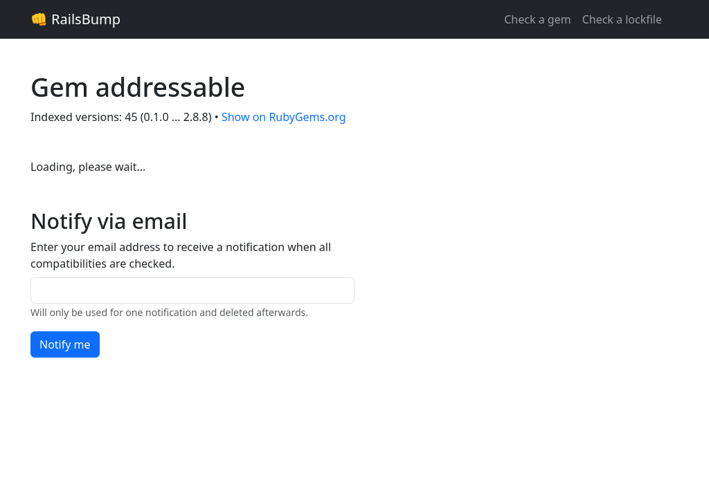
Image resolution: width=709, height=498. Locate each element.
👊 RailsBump (75, 19)
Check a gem (537, 19)
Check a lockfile (622, 19)
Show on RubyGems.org (284, 116)
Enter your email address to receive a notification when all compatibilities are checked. (180, 255)
